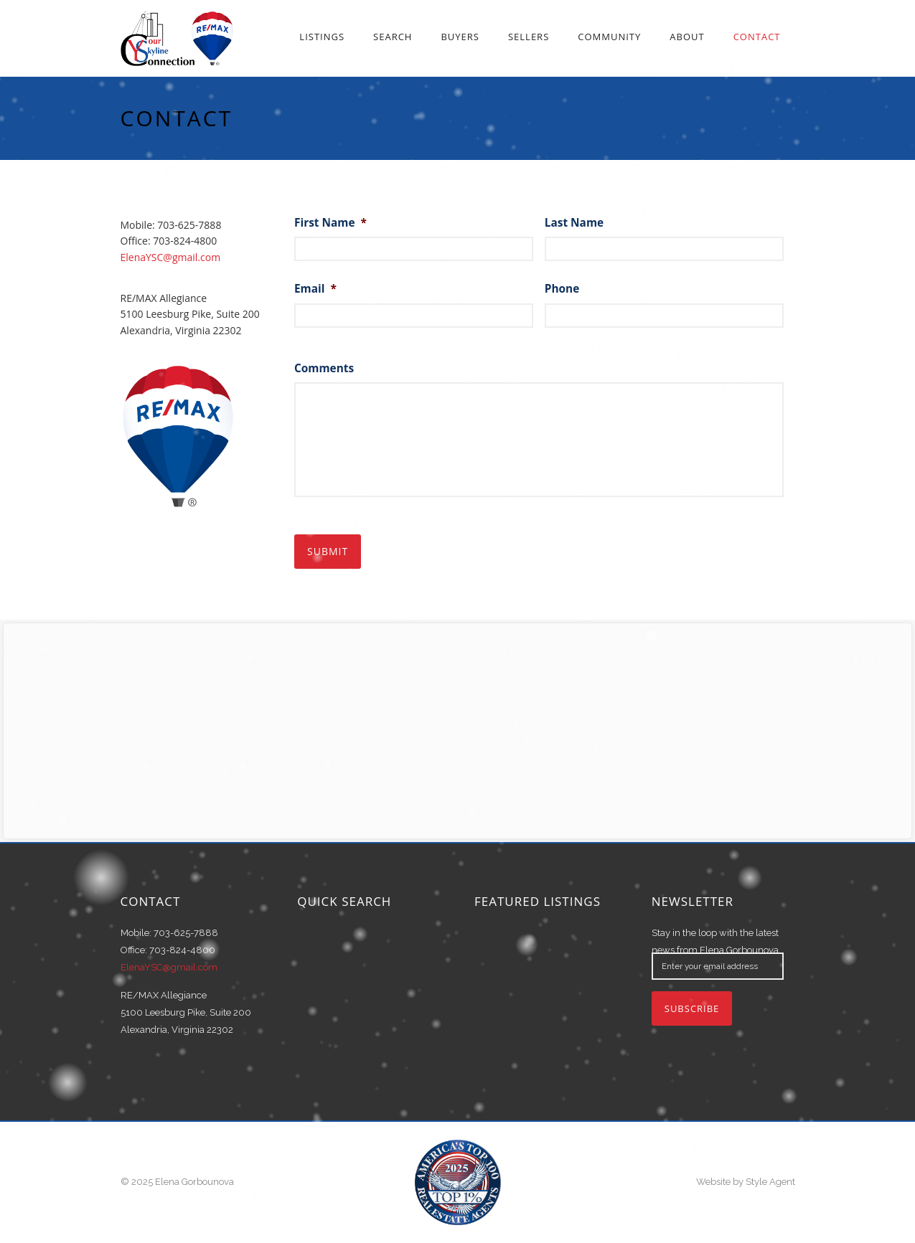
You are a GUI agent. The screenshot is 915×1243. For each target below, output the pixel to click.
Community (609, 36)
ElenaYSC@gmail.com (171, 257)
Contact (757, 36)
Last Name (574, 223)
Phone (562, 289)
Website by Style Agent (745, 1181)
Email (315, 289)
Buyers (460, 36)
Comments (324, 368)
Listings (321, 36)
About (687, 36)
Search (392, 36)
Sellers (528, 36)
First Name (330, 223)
